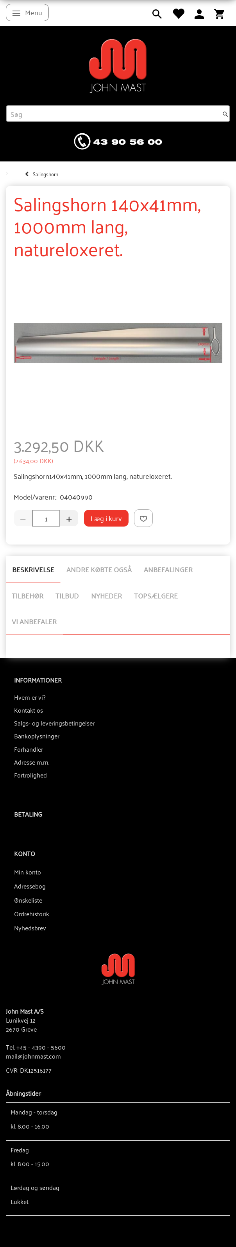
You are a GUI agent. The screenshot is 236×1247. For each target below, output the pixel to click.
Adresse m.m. (31, 761)
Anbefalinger (168, 569)
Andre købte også (99, 569)
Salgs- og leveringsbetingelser (54, 722)
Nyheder (106, 595)
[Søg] (225, 114)
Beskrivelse (33, 569)
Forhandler (28, 749)
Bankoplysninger (36, 735)
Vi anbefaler (34, 621)
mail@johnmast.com (33, 1055)
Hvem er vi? (29, 697)
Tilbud (67, 595)
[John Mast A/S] (118, 968)
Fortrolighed (30, 774)
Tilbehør (27, 595)
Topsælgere (156, 595)
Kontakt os (28, 709)
